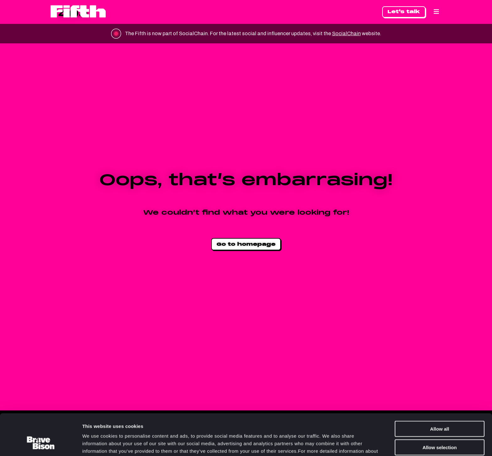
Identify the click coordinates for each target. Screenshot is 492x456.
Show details (329, 443)
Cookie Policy (179, 423)
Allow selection (439, 412)
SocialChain (346, 33)
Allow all (439, 393)
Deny (440, 430)
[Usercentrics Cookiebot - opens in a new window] (40, 443)
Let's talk (404, 11)
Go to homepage (246, 244)
